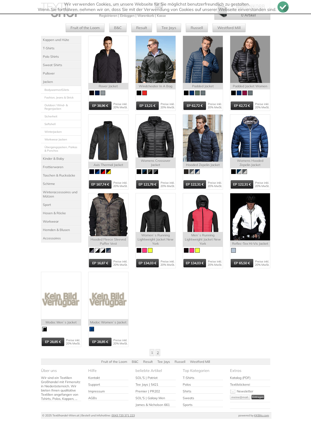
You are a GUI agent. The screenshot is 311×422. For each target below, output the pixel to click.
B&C (118, 27)
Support (94, 384)
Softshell (50, 124)
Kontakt (94, 378)
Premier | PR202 (147, 391)
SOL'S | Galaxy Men (150, 398)
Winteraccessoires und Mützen (60, 194)
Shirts (187, 391)
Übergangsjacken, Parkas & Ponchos (60, 148)
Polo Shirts (51, 56)
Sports (188, 405)
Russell (197, 27)
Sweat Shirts (52, 65)
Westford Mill (229, 27)
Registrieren (108, 16)
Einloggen (127, 16)
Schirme (49, 184)
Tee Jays (169, 27)
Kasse (161, 16)
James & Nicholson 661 (152, 405)
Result (141, 27)
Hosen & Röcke (54, 213)
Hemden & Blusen (56, 230)
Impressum (96, 391)
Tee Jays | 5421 (146, 384)
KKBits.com (261, 415)
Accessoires (52, 238)
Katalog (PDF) (240, 378)
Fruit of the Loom (85, 27)
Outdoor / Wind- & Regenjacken (56, 106)
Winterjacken (53, 131)
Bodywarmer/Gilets (56, 90)
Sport (47, 205)
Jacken (48, 82)
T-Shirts (48, 48)
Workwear (51, 221)
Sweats (188, 398)
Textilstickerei (240, 384)
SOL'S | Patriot (146, 378)
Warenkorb (145, 16)
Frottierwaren (53, 167)
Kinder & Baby (53, 159)
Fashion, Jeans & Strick (59, 97)
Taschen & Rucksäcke (59, 175)
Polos (187, 384)
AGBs (92, 398)
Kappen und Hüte (56, 40)
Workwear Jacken (55, 139)
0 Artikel (248, 15)
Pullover (49, 73)
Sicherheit (50, 116)
